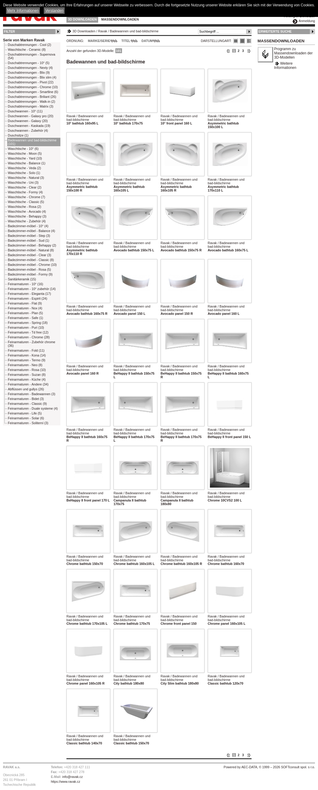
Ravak (102, 31)
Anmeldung (307, 21)
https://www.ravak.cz (65, 781)
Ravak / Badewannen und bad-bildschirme (84, 117)
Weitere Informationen (285, 65)
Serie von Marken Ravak (24, 40)
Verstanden (54, 10)
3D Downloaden (82, 19)
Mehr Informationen (23, 10)
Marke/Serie (99, 41)
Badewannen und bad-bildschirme (134, 31)
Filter (9, 31)
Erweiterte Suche (275, 31)
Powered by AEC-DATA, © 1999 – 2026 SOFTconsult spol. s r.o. (269, 767)
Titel (125, 41)
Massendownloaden (120, 19)
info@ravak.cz (72, 777)
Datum (147, 41)
